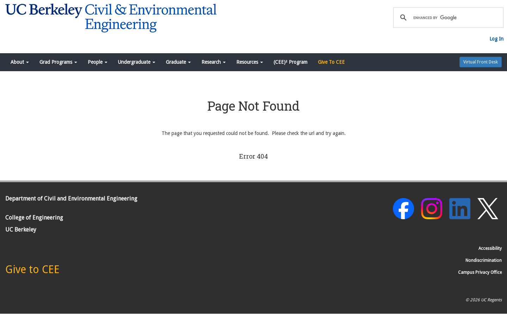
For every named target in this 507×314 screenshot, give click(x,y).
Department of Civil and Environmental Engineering (71, 198)
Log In (496, 39)
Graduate (178, 62)
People (97, 62)
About (20, 62)
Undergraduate (136, 62)
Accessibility (490, 248)
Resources (249, 62)
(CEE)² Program (290, 62)
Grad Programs (58, 62)
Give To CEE (331, 62)
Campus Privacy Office (480, 272)
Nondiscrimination (483, 260)
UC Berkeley (20, 229)
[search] (447, 17)
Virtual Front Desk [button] (480, 62)
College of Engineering (34, 217)
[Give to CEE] (32, 271)
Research (213, 62)
